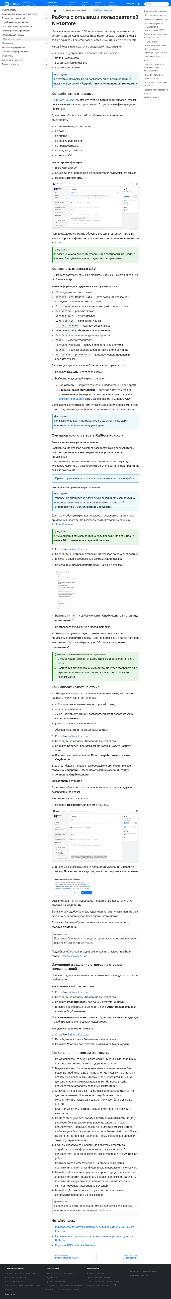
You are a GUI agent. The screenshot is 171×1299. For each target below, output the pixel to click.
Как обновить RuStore (15, 1281)
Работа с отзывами (12, 39)
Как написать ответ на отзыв (154, 58)
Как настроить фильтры (156, 15)
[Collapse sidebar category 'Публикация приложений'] (46, 18)
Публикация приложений (13, 18)
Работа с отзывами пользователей (103, 1281)
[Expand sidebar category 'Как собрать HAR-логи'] (46, 60)
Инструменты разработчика (15, 52)
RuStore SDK (72, 4)
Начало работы (9, 10)
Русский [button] (130, 4)
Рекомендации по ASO (14, 35)
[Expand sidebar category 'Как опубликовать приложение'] (46, 27)
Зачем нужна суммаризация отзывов (156, 43)
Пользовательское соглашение (142, 1271)
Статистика (7, 56)
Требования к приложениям (16, 22)
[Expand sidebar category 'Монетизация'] (46, 44)
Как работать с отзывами (155, 11)
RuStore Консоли (64, 100)
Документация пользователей (29, 4)
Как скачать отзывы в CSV (156, 19)
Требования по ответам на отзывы (156, 91)
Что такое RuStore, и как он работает (22, 1273)
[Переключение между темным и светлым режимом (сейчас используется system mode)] (138, 4)
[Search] (156, 4)
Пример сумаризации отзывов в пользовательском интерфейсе (94, 478)
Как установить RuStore (16, 1277)
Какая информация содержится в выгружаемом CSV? (154, 26)
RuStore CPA (98, 4)
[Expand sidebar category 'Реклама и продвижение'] (46, 48)
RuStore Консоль (77, 549)
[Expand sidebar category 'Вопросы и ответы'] (46, 64)
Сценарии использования (113, 4)
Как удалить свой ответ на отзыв (156, 84)
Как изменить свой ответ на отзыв (153, 76)
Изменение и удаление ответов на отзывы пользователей (154, 67)
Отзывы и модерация (74, 956)
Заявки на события (96, 1273)
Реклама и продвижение (13, 47)
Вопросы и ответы (10, 64)
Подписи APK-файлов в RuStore (75, 1245)
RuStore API (85, 4)
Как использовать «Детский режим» (62, 1289)
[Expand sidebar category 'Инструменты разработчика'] (46, 52)
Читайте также (150, 97)
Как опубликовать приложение (17, 26)
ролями (123, 79)
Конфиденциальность (138, 1275)
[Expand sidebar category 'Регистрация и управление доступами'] (46, 14)
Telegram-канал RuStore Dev (101, 1285)
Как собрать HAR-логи (12, 60)
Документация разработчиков (52, 4)
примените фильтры (71, 398)
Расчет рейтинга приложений (17, 31)
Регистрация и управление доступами (20, 14)
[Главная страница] (55, 10)
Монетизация (8, 43)
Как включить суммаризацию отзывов (156, 51)
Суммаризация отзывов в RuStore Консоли (155, 36)
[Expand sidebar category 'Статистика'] (46, 56)
